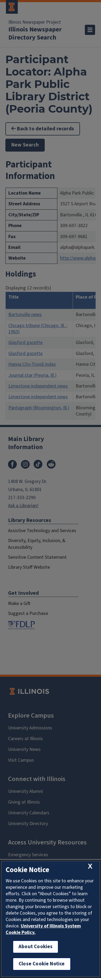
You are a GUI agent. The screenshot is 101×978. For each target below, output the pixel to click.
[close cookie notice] (90, 866)
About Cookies (36, 946)
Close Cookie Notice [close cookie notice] (42, 964)
